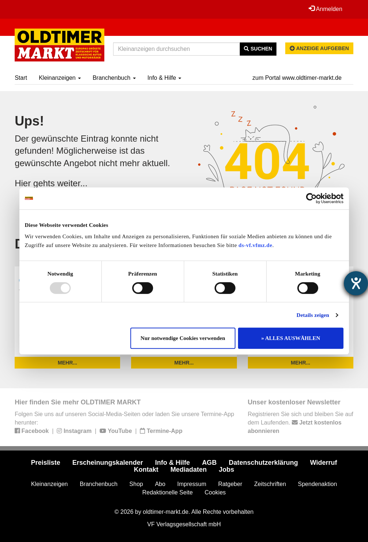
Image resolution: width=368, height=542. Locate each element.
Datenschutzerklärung (263, 462)
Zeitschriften (270, 484)
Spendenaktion (317, 484)
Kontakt (146, 469)
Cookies (215, 492)
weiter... (72, 183)
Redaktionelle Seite (167, 492)
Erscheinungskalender (108, 462)
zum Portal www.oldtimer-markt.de (297, 78)
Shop (136, 484)
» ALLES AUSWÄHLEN (290, 338)
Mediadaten (188, 469)
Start (21, 78)
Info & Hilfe (165, 78)
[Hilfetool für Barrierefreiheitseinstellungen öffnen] (356, 283)
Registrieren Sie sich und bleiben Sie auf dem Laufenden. (300, 422)
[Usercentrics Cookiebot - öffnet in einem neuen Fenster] (311, 198)
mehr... (67, 363)
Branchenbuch (114, 78)
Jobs (226, 469)
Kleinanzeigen (60, 78)
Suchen (258, 49)
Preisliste (45, 462)
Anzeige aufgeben (319, 48)
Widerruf (323, 462)
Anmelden (325, 8)
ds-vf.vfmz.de (255, 245)
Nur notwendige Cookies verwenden (183, 338)
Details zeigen (313, 315)
